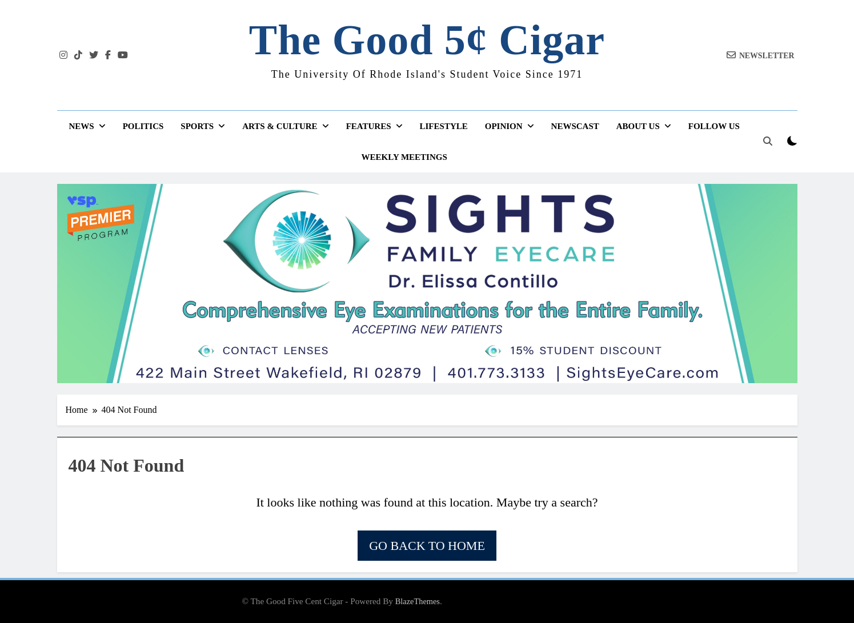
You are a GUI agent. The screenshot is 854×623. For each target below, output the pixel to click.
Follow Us (714, 126)
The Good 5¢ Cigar (427, 40)
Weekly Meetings (404, 157)
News (81, 126)
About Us (638, 126)
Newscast (575, 126)
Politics (143, 126)
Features (368, 126)
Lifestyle (444, 126)
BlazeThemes (417, 601)
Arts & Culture (279, 126)
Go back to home (427, 545)
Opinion (504, 126)
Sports (197, 126)
